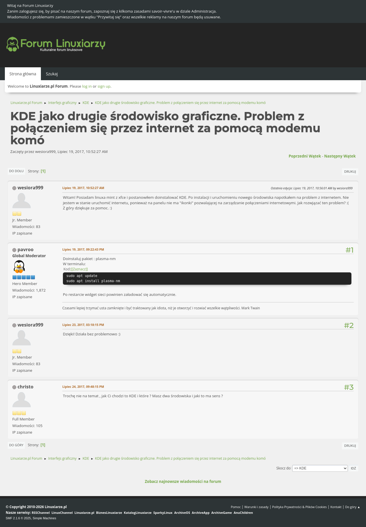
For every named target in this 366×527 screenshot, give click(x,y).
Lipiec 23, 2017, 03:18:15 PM (83, 325)
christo (25, 387)
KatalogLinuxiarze (138, 512)
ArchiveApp (201, 512)
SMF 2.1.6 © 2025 (18, 518)
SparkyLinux (162, 512)
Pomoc (236, 507)
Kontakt (335, 507)
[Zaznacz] (79, 269)
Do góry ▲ (352, 507)
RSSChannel (41, 512)
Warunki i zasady (256, 507)
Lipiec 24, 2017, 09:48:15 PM (83, 386)
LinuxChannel (62, 512)
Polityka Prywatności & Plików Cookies (299, 507)
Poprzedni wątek (305, 156)
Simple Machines (44, 518)
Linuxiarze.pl (84, 512)
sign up (104, 86)
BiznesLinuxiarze (109, 512)
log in (87, 86)
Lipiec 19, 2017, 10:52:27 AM (83, 188)
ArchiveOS (182, 512)
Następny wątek (340, 156)
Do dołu (16, 171)
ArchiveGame (221, 512)
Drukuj (350, 171)
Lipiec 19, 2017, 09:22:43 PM (83, 249)
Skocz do (284, 467)
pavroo (25, 249)
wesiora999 (30, 187)
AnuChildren (243, 512)
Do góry (16, 445)
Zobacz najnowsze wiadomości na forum (183, 481)
